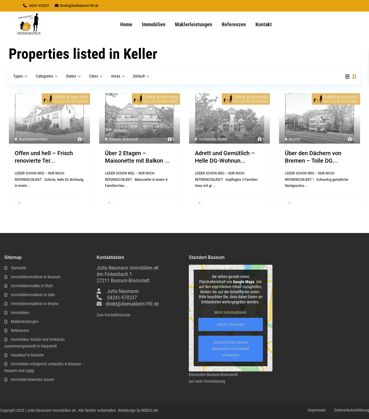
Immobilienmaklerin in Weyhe (35, 303)
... (29, 185)
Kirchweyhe (207, 139)
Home (126, 24)
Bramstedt (130, 139)
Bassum (115, 139)
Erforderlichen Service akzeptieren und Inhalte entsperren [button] (230, 349)
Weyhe (222, 139)
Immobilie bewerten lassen (32, 379)
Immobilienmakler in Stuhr (32, 285)
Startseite (18, 268)
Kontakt (263, 24)
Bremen (294, 139)
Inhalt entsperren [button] (230, 324)
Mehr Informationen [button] (230, 312)
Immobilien (153, 24)
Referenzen (234, 24)
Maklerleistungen (193, 24)
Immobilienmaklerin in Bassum (36, 277)
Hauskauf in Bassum (27, 355)
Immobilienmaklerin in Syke (33, 294)
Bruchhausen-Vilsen (33, 139)
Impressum (317, 410)
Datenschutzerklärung (351, 410)
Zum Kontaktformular (114, 315)
